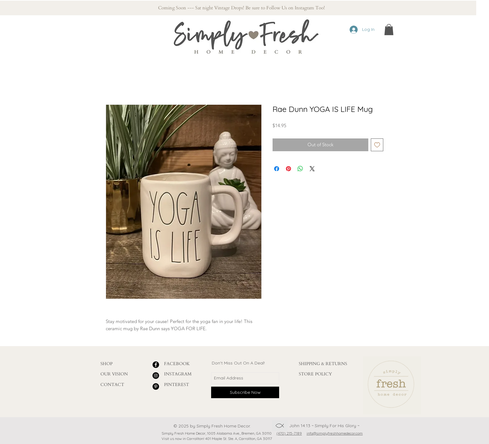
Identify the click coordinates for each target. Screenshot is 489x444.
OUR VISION (114, 374)
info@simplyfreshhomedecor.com (335, 433)
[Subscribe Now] (245, 392)
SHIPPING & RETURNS (323, 364)
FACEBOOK (177, 364)
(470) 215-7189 (289, 433)
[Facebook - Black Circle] (156, 364)
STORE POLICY (315, 374)
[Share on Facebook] (276, 168)
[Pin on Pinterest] (288, 168)
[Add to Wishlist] (377, 144)
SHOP (106, 364)
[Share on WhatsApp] (300, 168)
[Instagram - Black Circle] (156, 375)
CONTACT (112, 385)
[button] (389, 29)
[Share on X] (312, 168)
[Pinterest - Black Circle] (156, 386)
